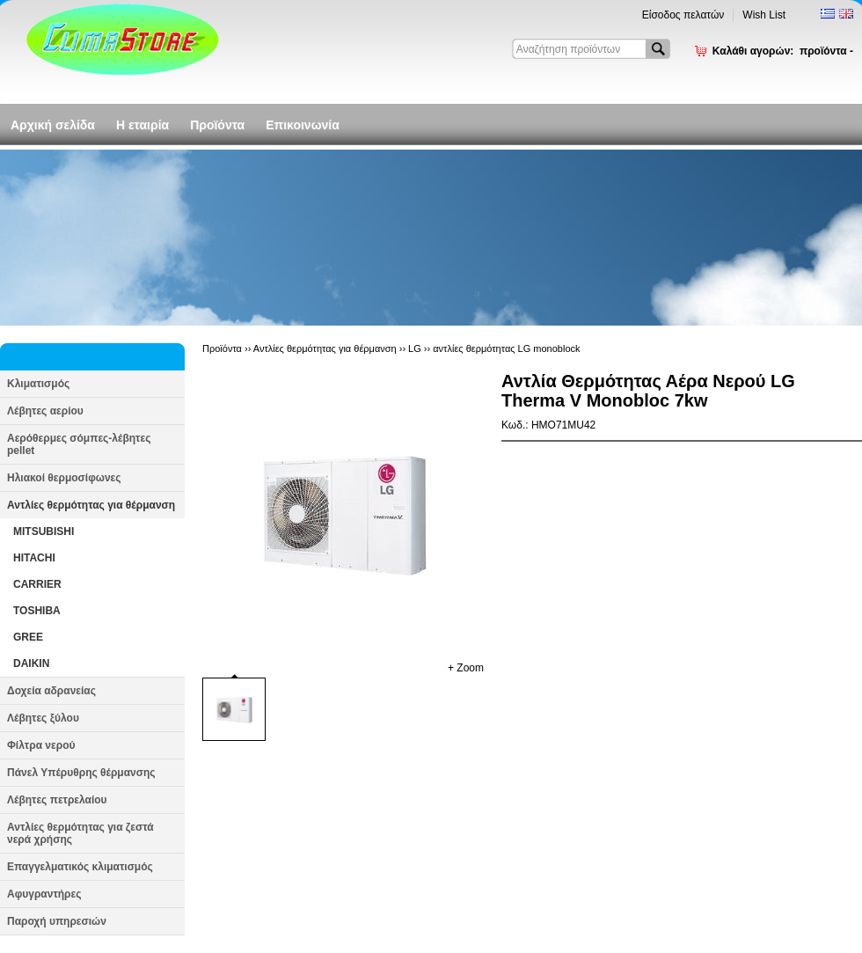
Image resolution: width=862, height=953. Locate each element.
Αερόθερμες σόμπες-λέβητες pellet (78, 444)
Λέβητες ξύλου (43, 718)
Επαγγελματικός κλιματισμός (80, 867)
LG (414, 348)
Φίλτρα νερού (41, 745)
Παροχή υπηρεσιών (56, 921)
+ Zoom (466, 668)
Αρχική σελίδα (53, 125)
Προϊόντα (217, 125)
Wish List (763, 15)
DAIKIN (31, 663)
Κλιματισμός (38, 384)
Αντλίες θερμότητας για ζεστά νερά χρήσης (80, 833)
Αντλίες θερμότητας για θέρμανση (91, 505)
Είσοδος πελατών (683, 15)
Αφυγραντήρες (44, 894)
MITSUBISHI (43, 531)
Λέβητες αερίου (45, 411)
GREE (28, 637)
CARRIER (37, 584)
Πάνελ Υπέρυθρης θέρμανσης (81, 772)
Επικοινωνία (303, 125)
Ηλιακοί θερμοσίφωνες (64, 478)
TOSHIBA (37, 611)
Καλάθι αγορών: (782, 51)
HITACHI (34, 558)
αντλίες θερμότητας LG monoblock (506, 348)
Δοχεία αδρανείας (51, 691)
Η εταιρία (142, 125)
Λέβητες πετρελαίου (57, 800)
